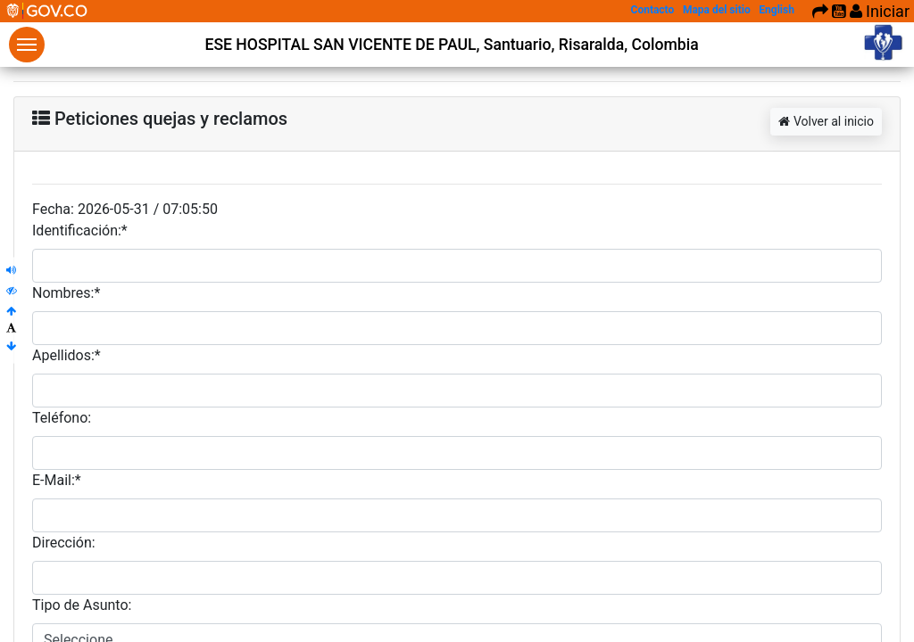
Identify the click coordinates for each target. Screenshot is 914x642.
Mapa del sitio (717, 10)
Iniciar (880, 11)
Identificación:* (80, 230)
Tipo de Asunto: (81, 605)
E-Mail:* (56, 480)
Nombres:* (66, 292)
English (776, 10)
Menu (27, 44)
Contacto (653, 10)
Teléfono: (61, 417)
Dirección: (64, 542)
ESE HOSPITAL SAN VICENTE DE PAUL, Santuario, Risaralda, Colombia (451, 45)
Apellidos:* (66, 355)
